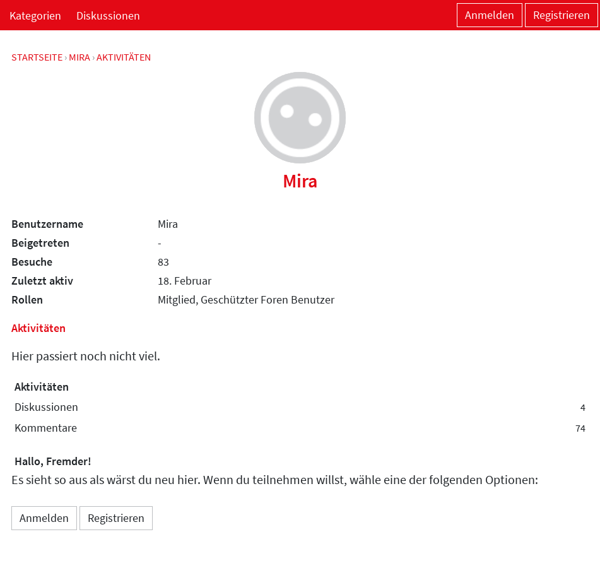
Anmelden (489, 15)
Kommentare (300, 427)
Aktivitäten (42, 386)
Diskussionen (108, 15)
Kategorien (35, 15)
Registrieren (561, 15)
